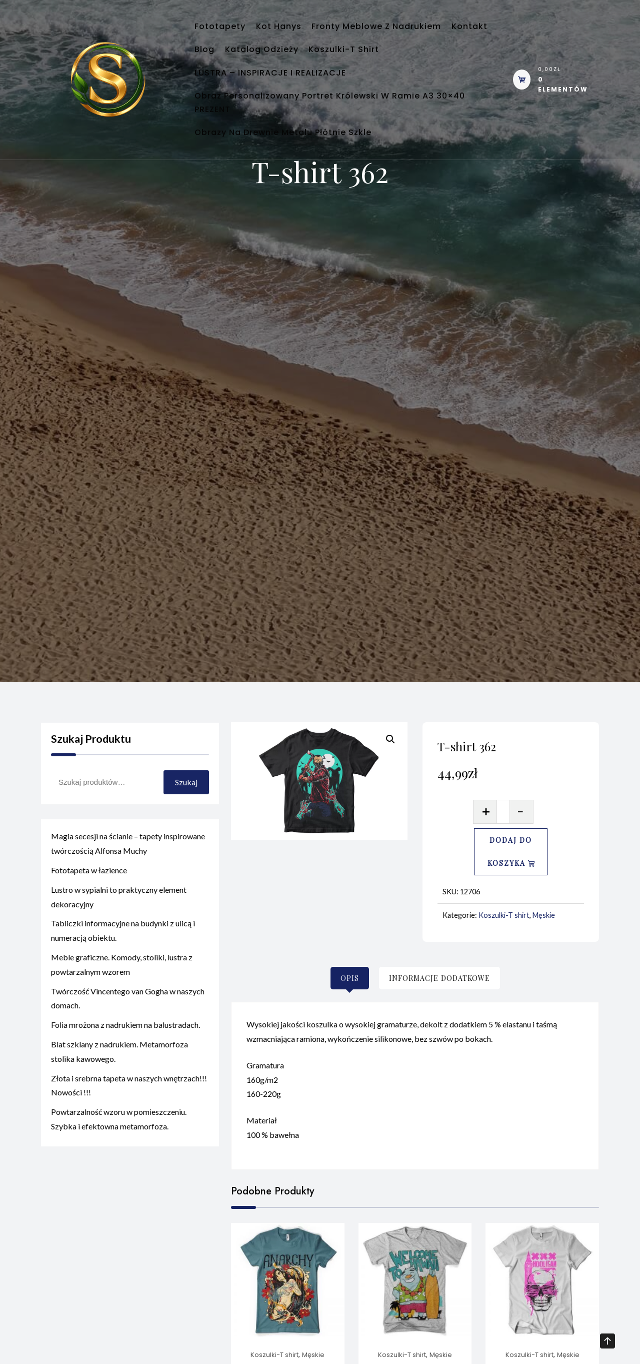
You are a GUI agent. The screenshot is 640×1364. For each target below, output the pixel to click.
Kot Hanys (293, 30)
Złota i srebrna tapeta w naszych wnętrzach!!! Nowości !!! (129, 1102)
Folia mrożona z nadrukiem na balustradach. (125, 1042)
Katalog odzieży (332, 61)
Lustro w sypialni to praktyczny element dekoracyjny (118, 914)
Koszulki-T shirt (424, 61)
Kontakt (218, 61)
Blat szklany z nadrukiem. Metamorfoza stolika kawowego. (119, 1068)
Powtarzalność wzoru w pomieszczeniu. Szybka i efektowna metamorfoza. (118, 1136)
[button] (391, 739)
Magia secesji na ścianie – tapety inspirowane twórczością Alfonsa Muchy (128, 861)
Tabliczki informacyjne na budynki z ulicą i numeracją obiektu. (123, 948)
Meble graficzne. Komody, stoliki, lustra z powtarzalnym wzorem (121, 981)
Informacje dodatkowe (439, 978)
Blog (266, 61)
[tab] (349, 978)
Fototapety (225, 30)
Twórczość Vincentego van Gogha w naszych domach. (127, 1015)
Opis (349, 978)
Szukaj (186, 799)
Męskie (543, 915)
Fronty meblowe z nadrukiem (401, 30)
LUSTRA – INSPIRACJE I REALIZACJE (275, 92)
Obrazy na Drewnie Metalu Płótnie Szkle (288, 185)
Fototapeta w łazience (89, 887)
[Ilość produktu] (503, 812)
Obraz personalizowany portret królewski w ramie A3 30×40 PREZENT (335, 139)
